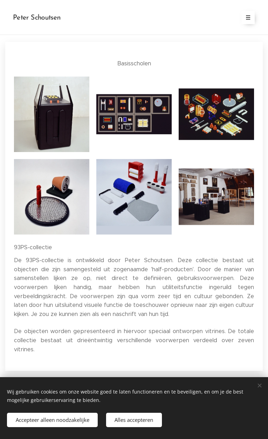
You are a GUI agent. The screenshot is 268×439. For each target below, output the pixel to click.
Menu (245, 17)
